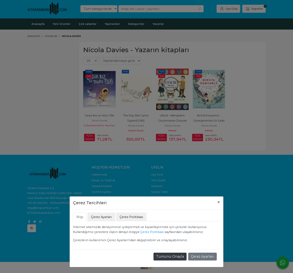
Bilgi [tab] (79, 217)
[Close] (218, 202)
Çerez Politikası (152, 232)
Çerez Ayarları (202, 256)
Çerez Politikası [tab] (131, 217)
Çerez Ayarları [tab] (101, 217)
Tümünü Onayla (170, 256)
